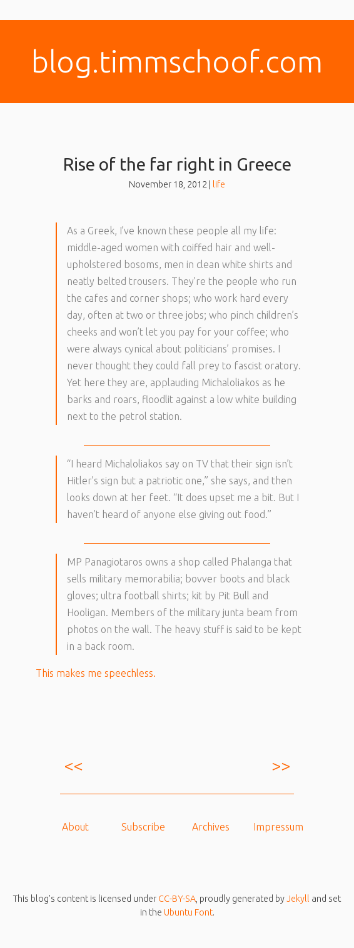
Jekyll (298, 899)
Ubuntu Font (188, 912)
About (75, 826)
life (219, 184)
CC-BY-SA (177, 899)
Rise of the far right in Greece (177, 164)
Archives (211, 826)
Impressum (278, 826)
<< (73, 765)
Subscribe (143, 826)
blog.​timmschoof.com (177, 61)
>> (280, 765)
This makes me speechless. (96, 673)
